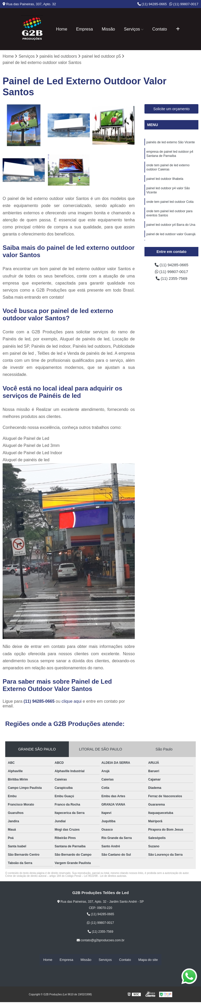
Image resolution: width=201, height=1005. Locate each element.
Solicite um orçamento (171, 109)
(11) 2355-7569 (171, 280)
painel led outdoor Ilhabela (164, 182)
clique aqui (72, 701)
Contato (159, 29)
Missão (108, 29)
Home (61, 29)
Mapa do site (148, 960)
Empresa (84, 29)
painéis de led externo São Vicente (170, 143)
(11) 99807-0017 (183, 4)
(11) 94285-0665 (152, 4)
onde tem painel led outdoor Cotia (169, 206)
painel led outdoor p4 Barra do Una (170, 231)
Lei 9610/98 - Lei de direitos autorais (105, 876)
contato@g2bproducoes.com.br (101, 940)
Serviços (132, 29)
